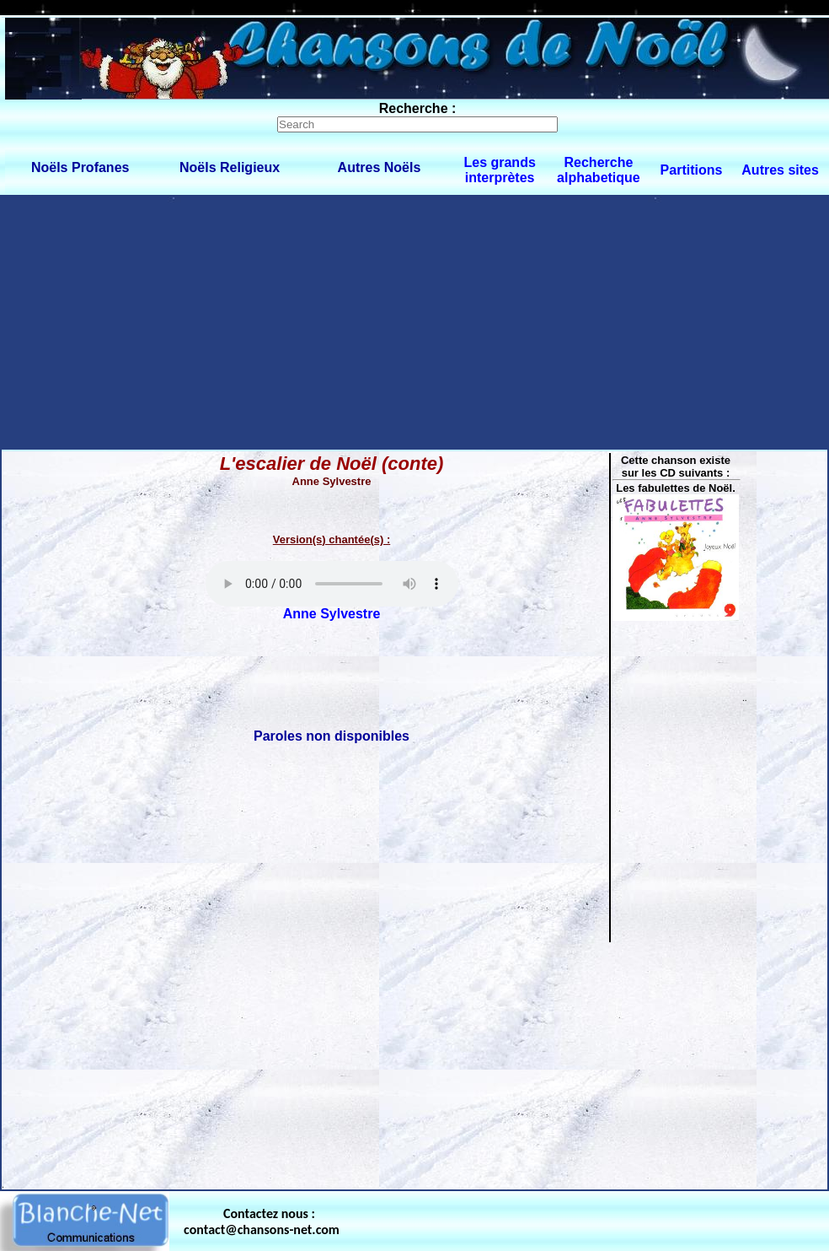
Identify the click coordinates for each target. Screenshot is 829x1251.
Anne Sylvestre (332, 614)
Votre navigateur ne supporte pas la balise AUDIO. (332, 584)
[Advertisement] (414, 321)
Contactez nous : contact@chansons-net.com (262, 1221)
